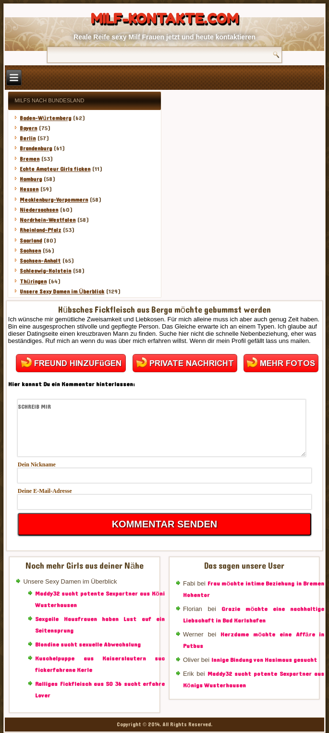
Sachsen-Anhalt (40, 261)
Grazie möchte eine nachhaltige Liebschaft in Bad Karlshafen (253, 614)
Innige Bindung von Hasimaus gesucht (264, 660)
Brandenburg (36, 148)
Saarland (31, 240)
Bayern (28, 128)
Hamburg (31, 179)
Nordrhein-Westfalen (47, 220)
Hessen (29, 189)
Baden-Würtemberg (45, 118)
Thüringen (33, 281)
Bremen (29, 159)
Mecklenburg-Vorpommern (54, 200)
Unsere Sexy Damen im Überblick (62, 291)
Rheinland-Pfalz (40, 230)
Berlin (28, 138)
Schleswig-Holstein (45, 271)
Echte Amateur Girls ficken (55, 169)
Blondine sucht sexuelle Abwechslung (88, 644)
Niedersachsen (39, 210)
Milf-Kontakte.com (164, 19)
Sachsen (30, 250)
